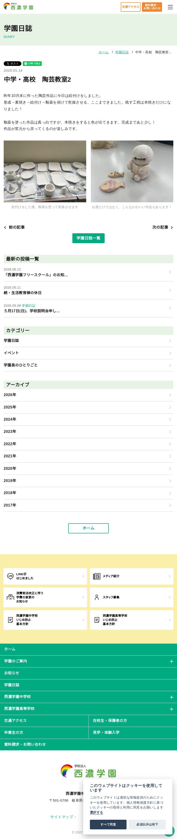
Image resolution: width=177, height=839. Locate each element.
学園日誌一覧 (88, 238)
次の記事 (162, 227)
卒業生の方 (13, 733)
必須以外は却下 (147, 824)
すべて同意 (108, 824)
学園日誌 (122, 52)
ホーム (104, 52)
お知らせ (11, 673)
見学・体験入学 (106, 733)
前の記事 (14, 227)
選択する (96, 812)
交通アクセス (130, 6)
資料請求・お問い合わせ (152, 7)
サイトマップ (63, 817)
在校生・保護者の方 (110, 721)
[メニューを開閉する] (170, 6)
